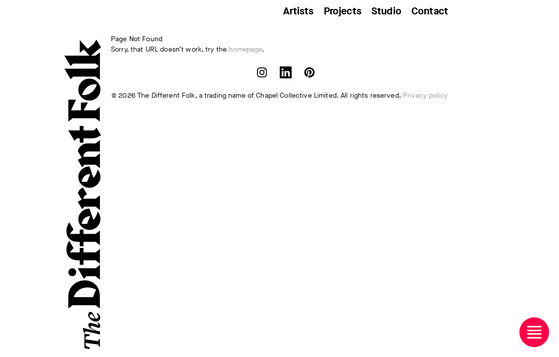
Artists (298, 11)
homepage (245, 49)
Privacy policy (425, 95)
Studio (386, 11)
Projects (342, 11)
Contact (429, 11)
